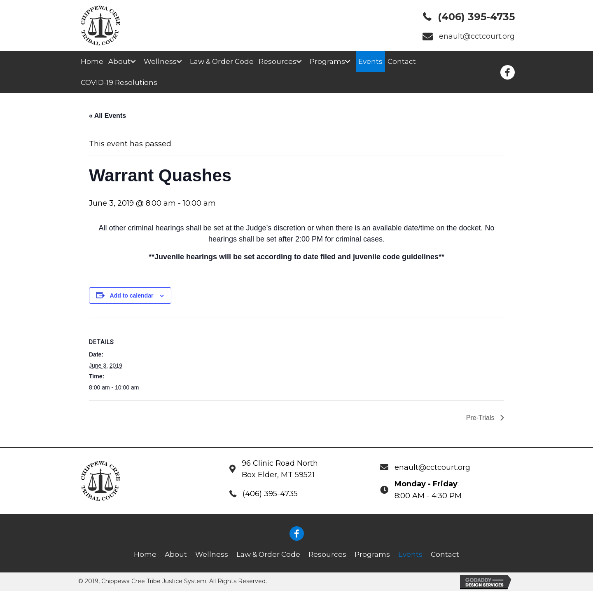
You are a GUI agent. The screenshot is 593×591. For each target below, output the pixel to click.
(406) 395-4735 (476, 17)
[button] (133, 61)
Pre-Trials (481, 417)
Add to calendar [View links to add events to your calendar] (132, 295)
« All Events (107, 115)
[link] (92, 61)
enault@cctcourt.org (477, 36)
